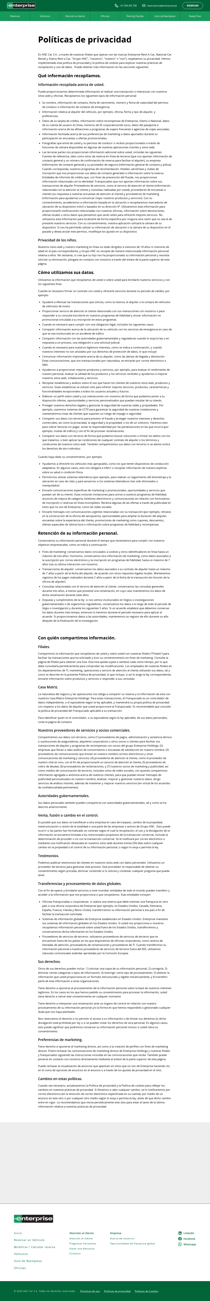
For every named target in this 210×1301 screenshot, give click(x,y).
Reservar (193, 5)
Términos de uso (90, 1291)
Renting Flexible (135, 16)
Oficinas (105, 16)
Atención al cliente (75, 16)
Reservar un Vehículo (29, 1240)
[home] (21, 5)
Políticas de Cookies (147, 1291)
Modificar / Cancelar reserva (34, 1247)
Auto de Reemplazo (165, 16)
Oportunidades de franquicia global (132, 1243)
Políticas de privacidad (117, 1291)
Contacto (75, 1253)
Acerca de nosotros (122, 1238)
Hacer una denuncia (81, 1248)
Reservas (15, 16)
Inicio (18, 1233)
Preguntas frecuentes (82, 1243)
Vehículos (45, 16)
